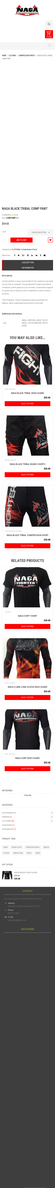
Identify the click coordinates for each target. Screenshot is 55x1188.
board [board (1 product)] (5, 847)
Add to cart (21, 240)
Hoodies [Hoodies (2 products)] (6, 853)
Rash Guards (10, 389)
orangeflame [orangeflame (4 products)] (18, 853)
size (4, 232)
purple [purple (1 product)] (29, 853)
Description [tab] (28, 262)
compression (7, 825)
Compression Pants (27, 55)
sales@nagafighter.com (17, 920)
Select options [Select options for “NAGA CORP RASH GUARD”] (27, 769)
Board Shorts (10, 460)
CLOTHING (12, 55)
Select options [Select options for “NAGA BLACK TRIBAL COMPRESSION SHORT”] (27, 546)
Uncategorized (8, 829)
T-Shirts (8, 612)
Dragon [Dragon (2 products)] (46, 847)
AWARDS (5, 817)
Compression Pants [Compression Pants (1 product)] (33, 847)
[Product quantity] (5, 240)
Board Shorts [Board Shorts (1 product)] (17, 847)
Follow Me (27, 795)
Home (4, 55)
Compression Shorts (13, 531)
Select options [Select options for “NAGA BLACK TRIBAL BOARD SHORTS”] (27, 475)
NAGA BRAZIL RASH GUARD (25, 872)
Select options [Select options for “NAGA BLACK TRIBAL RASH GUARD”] (27, 404)
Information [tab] (28, 268)
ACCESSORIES (8, 813)
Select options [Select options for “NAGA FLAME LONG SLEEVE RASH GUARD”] (27, 697)
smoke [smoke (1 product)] (37, 853)
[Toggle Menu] (50, 46)
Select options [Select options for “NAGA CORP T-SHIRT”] (27, 626)
